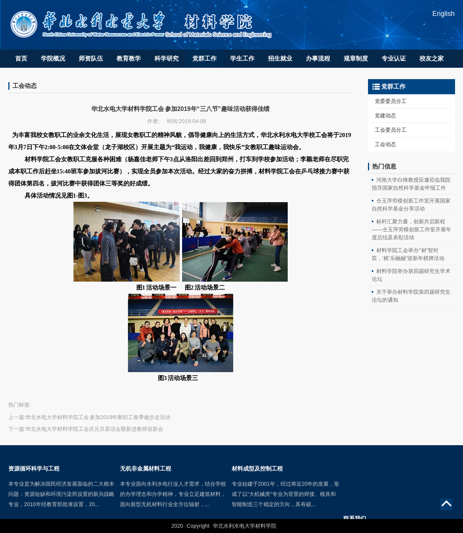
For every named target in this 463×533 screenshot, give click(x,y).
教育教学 (129, 58)
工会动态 (385, 144)
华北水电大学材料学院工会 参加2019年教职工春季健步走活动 (97, 417)
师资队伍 (91, 58)
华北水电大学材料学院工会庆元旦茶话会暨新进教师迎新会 (94, 429)
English (443, 13)
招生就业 (280, 58)
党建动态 (385, 115)
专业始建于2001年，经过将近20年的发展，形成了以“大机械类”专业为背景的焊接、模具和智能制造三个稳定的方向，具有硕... (286, 512)
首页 (21, 58)
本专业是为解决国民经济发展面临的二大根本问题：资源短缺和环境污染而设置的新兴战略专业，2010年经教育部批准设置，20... (61, 512)
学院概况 (53, 58)
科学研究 (166, 58)
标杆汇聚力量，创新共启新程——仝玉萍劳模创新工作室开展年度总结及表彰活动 (411, 229)
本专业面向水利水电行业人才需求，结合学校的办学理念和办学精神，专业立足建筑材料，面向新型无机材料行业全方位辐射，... (173, 512)
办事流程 (318, 58)
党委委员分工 (391, 101)
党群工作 (204, 58)
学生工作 (242, 58)
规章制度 (356, 58)
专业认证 (394, 58)
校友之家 (431, 58)
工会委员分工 (391, 130)
